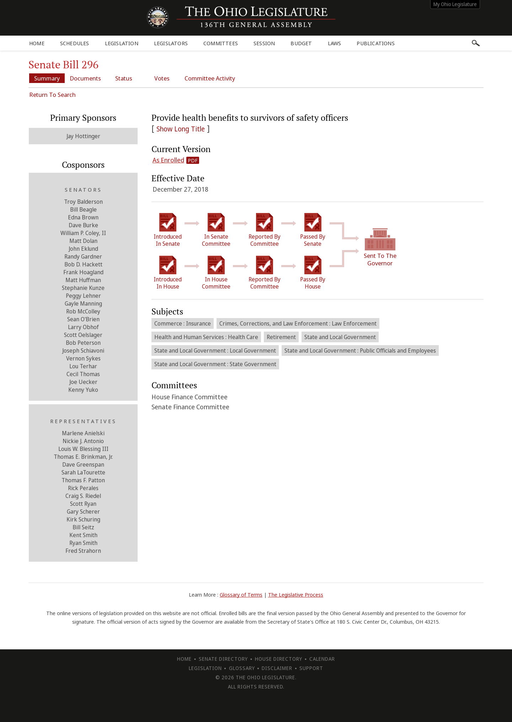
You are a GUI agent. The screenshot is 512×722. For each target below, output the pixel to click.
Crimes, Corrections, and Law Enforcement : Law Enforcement (298, 323)
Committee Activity (210, 78)
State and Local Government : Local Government (215, 350)
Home (36, 43)
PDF (193, 160)
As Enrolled (168, 160)
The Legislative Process (295, 594)
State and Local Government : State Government (215, 364)
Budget (301, 43)
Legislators (171, 43)
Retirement (281, 337)
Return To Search (52, 94)
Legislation (121, 43)
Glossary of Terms (241, 594)
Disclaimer (277, 668)
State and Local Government (340, 337)
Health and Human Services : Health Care (206, 337)
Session (264, 43)
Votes (162, 78)
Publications (375, 43)
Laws (334, 43)
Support (311, 668)
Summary (47, 78)
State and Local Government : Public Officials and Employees (360, 350)
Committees (220, 43)
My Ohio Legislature (455, 4)
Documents (85, 78)
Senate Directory (223, 658)
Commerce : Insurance (182, 323)
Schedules (74, 43)
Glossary (242, 668)
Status (123, 78)
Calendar (322, 658)
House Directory (278, 658)
